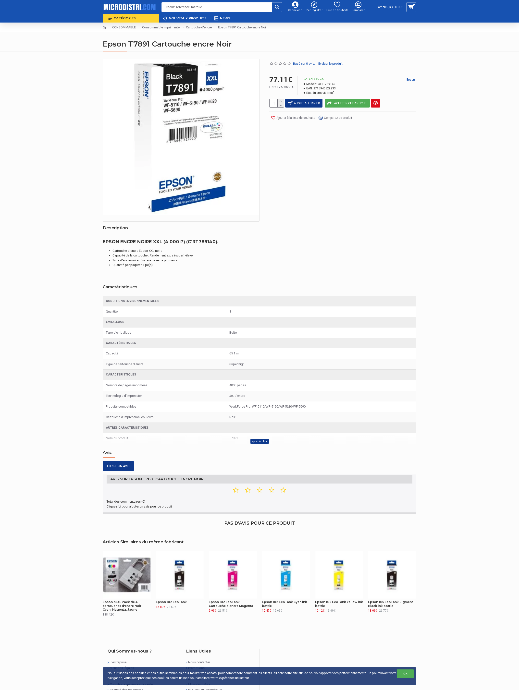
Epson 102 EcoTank (171, 583)
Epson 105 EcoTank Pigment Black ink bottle (390, 585)
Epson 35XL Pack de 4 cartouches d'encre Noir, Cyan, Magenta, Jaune (122, 587)
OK (405, 674)
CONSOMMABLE (124, 27)
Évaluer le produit (330, 63)
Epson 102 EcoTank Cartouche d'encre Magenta (231, 585)
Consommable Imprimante (161, 27)
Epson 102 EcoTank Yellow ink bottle (339, 585)
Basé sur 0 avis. (304, 63)
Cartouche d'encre (199, 27)
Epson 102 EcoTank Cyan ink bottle (284, 585)
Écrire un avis (118, 454)
